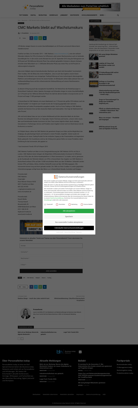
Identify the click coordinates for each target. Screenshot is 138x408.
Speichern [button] (69, 217)
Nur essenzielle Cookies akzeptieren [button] (69, 222)
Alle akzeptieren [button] (69, 211)
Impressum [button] (79, 232)
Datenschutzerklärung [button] (69, 232)
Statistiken (60, 204)
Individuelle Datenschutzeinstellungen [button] (69, 228)
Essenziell (48, 204)
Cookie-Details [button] (60, 232)
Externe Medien (87, 204)
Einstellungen (48, 200)
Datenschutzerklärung (56, 198)
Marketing (73, 204)
